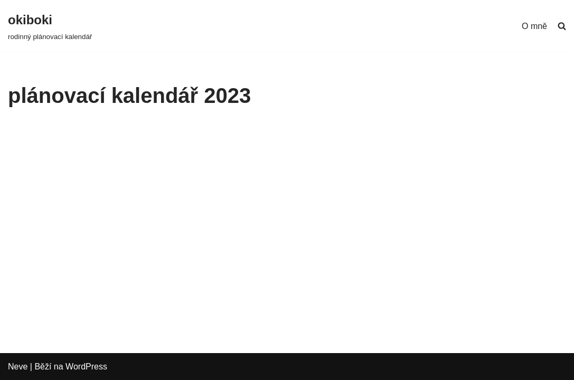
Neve (17, 366)
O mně (534, 26)
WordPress (86, 366)
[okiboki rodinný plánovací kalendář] (50, 26)
